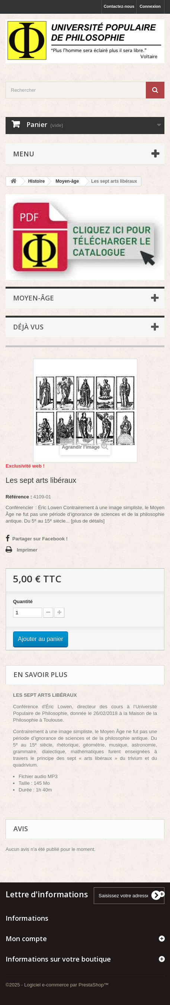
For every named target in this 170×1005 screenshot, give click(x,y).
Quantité (23, 601)
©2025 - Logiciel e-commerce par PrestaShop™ (57, 985)
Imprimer (27, 550)
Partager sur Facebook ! (40, 538)
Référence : (19, 497)
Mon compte (26, 938)
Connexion (150, 6)
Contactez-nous (119, 6)
